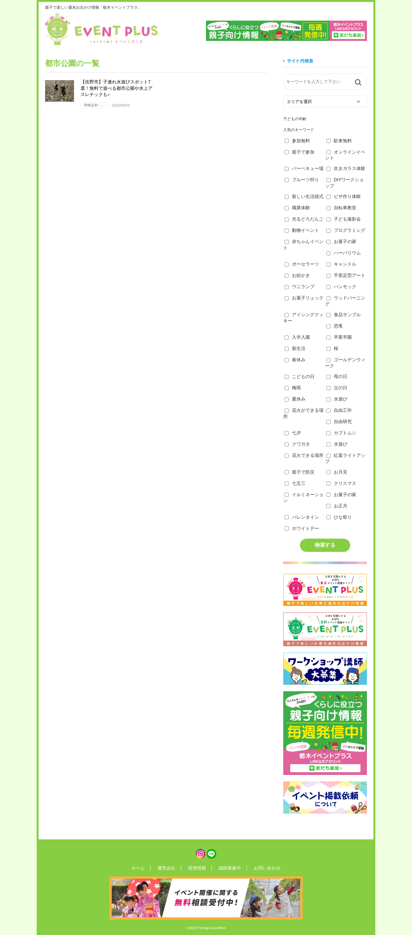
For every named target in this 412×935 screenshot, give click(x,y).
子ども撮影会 (343, 219)
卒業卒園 (339, 337)
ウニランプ (299, 286)
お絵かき (297, 275)
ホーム (147, 868)
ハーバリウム (343, 252)
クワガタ (297, 444)
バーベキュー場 (304, 168)
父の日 (336, 387)
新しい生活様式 (304, 196)
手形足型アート (345, 275)
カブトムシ (341, 432)
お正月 (336, 505)
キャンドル (341, 264)
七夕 (293, 432)
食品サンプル (343, 314)
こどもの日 (299, 376)
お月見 (336, 472)
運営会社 (171, 868)
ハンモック (341, 286)
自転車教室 (341, 207)
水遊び (336, 398)
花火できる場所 (304, 455)
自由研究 (339, 421)
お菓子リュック (304, 297)
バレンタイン (302, 517)
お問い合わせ (258, 868)
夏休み (295, 398)
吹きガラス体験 (345, 168)
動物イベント (302, 230)
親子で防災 (299, 472)
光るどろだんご (304, 219)
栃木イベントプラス (101, 29)
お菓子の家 (341, 241)
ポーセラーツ (302, 264)
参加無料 (297, 140)
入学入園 (297, 337)
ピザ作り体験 (343, 196)
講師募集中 (225, 868)
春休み (295, 359)
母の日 (336, 376)
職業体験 (297, 207)
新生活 (295, 348)
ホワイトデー (302, 528)
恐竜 (334, 325)
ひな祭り (339, 517)
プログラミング (345, 230)
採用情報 (197, 868)
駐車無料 (339, 140)
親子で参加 (299, 152)
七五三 (295, 483)
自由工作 (339, 410)
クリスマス (341, 483)
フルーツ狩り (302, 179)
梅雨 (293, 387)
